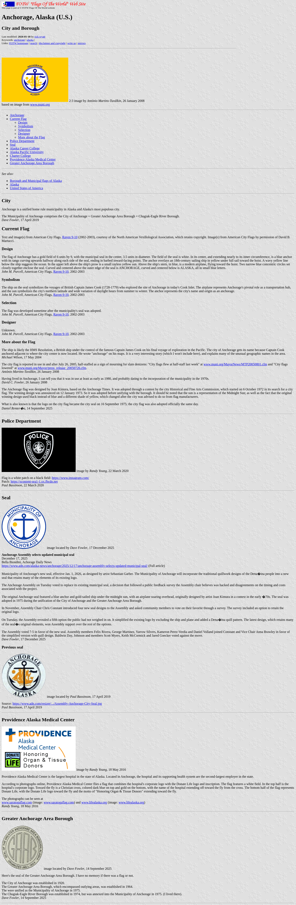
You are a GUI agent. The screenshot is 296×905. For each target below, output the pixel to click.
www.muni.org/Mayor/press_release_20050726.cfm (52, 368)
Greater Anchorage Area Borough (32, 163)
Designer (24, 133)
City (6, 200)
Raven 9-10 (69, 237)
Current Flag (18, 119)
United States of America (26, 188)
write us (71, 43)
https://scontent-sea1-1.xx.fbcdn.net (34, 481)
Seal (13, 144)
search (33, 43)
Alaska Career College (25, 148)
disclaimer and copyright (52, 43)
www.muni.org (40, 104)
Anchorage (17, 115)
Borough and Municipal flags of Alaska (36, 180)
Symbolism (25, 126)
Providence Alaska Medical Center (33, 159)
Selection (24, 130)
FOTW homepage (18, 43)
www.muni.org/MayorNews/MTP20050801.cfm (235, 364)
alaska (30, 39)
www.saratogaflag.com (17, 802)
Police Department (22, 141)
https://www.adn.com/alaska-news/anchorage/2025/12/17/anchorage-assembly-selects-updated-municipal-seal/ (75, 566)
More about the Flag (31, 137)
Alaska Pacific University (27, 152)
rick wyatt (40, 36)
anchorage (19, 39)
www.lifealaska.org (94, 802)
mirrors (82, 43)
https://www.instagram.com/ (70, 478)
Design (22, 122)
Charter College (20, 155)
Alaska (14, 184)
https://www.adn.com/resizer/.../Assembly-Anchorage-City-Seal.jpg (57, 703)
